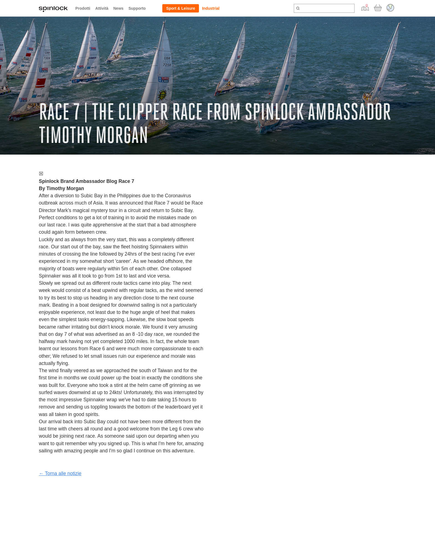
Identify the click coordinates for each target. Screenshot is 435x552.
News (118, 8)
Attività (101, 8)
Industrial (210, 8)
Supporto (137, 8)
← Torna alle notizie (60, 473)
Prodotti (82, 8)
